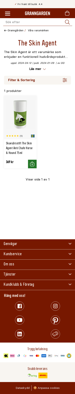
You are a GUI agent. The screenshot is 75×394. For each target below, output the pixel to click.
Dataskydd (23, 388)
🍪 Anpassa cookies (46, 388)
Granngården (15, 30)
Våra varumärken (38, 30)
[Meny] (7, 13)
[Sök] (67, 22)
